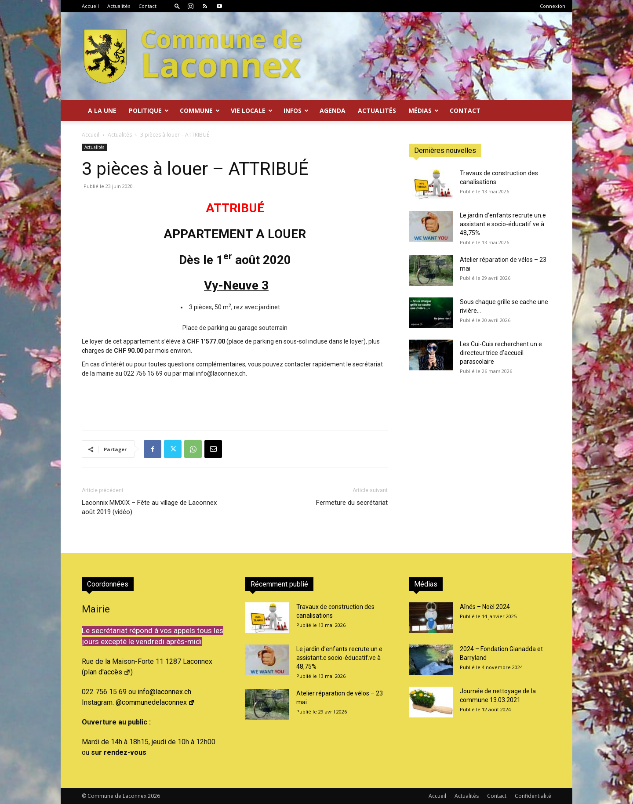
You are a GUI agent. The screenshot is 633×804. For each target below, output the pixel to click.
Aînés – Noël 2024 (485, 606)
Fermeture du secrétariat (352, 503)
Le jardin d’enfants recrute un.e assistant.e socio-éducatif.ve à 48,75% (503, 224)
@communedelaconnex (155, 702)
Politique (149, 110)
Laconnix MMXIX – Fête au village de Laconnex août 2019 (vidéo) (149, 507)
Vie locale (252, 110)
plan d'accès (107, 672)
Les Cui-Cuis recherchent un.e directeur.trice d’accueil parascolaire (501, 352)
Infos (296, 110)
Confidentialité (533, 796)
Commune (200, 110)
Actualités (118, 6)
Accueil (90, 6)
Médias (423, 110)
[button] (177, 6)
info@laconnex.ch (164, 692)
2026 (154, 796)
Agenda (333, 110)
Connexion (552, 6)
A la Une (102, 110)
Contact (147, 6)
